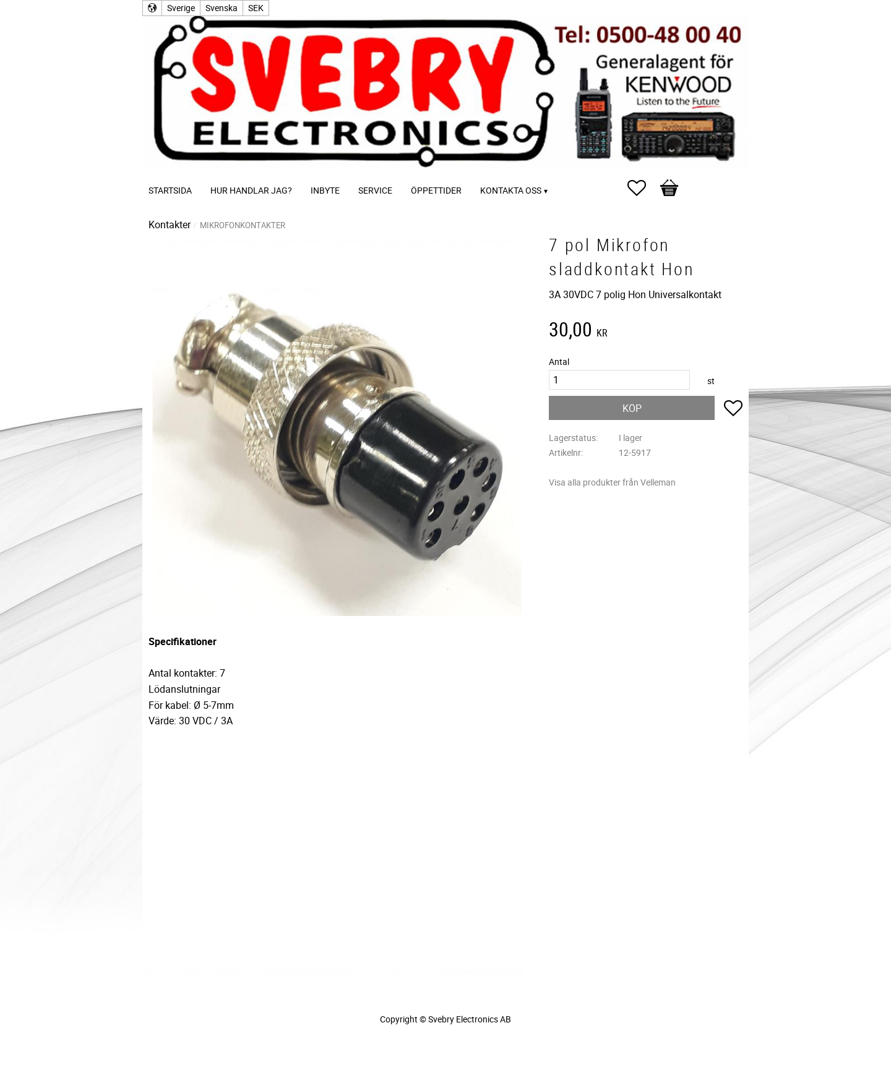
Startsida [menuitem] (170, 190)
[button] (642, 188)
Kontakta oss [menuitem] (510, 190)
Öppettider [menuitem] (436, 190)
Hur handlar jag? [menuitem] (251, 190)
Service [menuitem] (375, 190)
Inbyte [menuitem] (325, 190)
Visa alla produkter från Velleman (612, 482)
